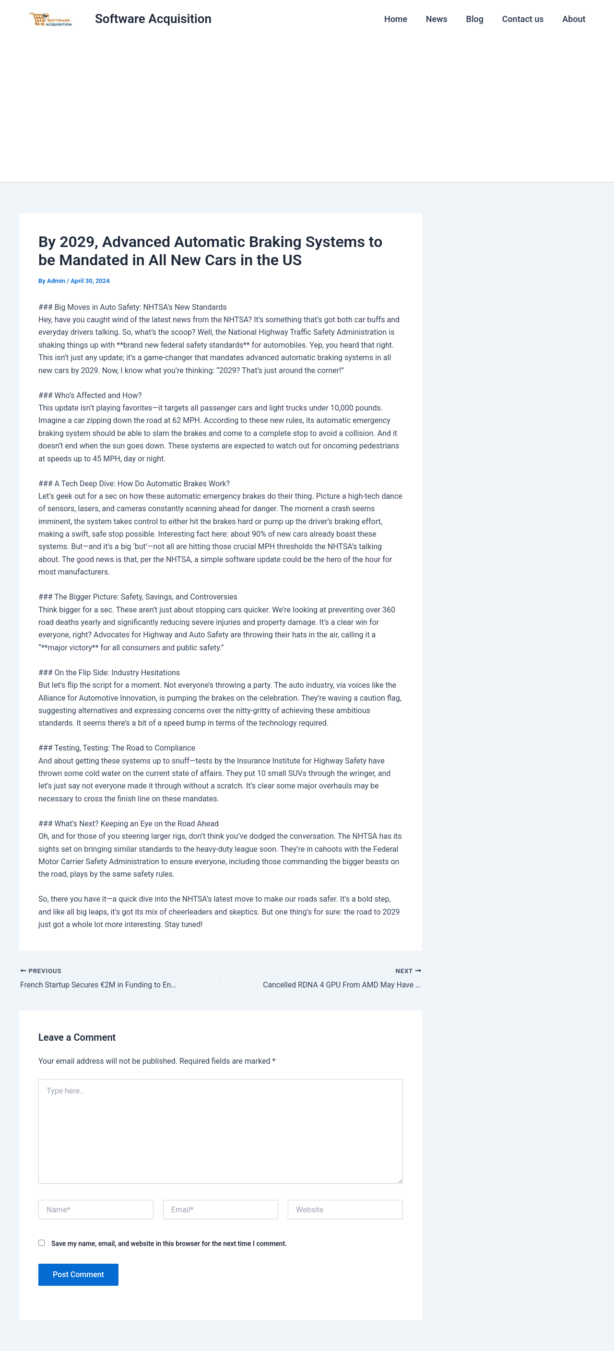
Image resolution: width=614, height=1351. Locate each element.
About (574, 19)
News (441, 19)
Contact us (525, 19)
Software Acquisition (153, 19)
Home (401, 19)
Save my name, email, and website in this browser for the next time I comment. (169, 1243)
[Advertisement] (307, 110)
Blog (478, 19)
